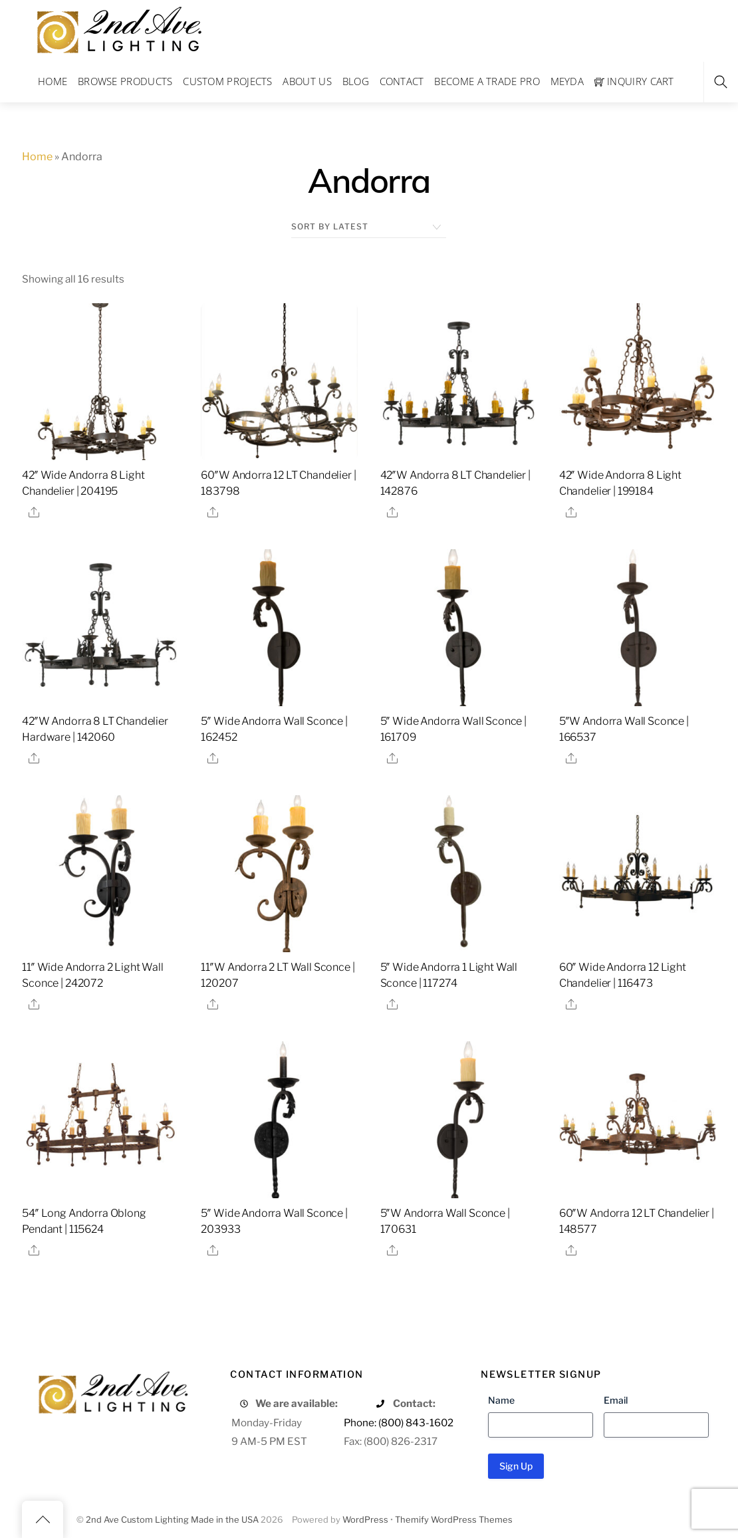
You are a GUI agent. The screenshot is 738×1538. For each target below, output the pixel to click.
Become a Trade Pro (486, 81)
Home (52, 81)
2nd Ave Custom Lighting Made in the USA (172, 1520)
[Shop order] (368, 226)
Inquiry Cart (634, 81)
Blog (355, 81)
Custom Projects (228, 81)
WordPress (365, 1520)
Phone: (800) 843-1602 (398, 1422)
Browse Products (125, 81)
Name (501, 1400)
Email (616, 1400)
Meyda (567, 81)
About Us (307, 81)
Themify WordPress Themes (454, 1520)
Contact (402, 81)
